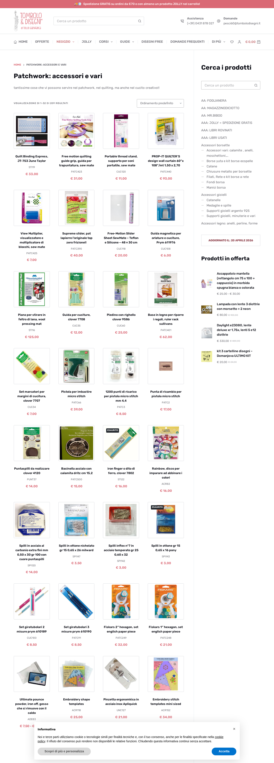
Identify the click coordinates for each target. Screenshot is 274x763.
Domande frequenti (187, 42)
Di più (218, 41)
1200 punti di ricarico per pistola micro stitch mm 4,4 (121, 396)
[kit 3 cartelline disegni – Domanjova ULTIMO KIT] (206, 356)
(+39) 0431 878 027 (200, 23)
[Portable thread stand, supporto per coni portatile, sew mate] (121, 131)
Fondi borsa (216, 182)
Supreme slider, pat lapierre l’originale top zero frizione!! (76, 238)
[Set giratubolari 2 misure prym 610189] (32, 601)
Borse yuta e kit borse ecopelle (230, 161)
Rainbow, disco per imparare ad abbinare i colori (165, 473)
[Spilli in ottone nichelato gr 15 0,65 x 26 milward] (76, 520)
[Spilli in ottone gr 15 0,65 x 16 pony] (166, 520)
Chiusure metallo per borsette (229, 171)
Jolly (87, 42)
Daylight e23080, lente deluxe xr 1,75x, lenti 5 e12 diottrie (236, 330)
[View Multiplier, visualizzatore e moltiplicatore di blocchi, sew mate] (32, 208)
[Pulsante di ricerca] (140, 21)
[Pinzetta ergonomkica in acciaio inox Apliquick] (121, 674)
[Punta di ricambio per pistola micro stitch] (166, 366)
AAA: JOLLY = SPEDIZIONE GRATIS (226, 123)
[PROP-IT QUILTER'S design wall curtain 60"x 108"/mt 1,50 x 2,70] (166, 131)
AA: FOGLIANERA (213, 101)
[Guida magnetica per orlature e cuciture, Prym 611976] (166, 208)
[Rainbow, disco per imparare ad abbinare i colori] (166, 443)
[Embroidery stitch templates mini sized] (166, 674)
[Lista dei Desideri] (232, 42)
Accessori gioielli (214, 195)
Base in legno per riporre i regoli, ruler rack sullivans (166, 319)
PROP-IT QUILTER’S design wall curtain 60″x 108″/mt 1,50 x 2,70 (166, 161)
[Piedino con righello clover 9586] (121, 289)
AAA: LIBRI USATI (214, 138)
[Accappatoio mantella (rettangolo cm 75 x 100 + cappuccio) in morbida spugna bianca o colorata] (206, 283)
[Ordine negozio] (160, 103)
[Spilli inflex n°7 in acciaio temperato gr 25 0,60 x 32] (121, 520)
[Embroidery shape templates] (76, 674)
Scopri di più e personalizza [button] (64, 751)
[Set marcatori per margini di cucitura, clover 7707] (32, 366)
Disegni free (152, 42)
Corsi (106, 41)
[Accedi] (239, 42)
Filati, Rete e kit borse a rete (228, 177)
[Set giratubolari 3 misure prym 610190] (76, 601)
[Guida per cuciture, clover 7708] (76, 289)
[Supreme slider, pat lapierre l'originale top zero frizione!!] (76, 208)
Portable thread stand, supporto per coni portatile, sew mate (121, 161)
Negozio (66, 41)
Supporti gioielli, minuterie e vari (231, 216)
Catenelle (213, 200)
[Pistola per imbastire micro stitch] (76, 366)
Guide (128, 41)
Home (21, 42)
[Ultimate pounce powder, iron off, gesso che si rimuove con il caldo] (32, 674)
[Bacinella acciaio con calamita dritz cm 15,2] (76, 443)
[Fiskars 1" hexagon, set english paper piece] (166, 601)
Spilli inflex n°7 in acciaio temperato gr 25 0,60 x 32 (121, 550)
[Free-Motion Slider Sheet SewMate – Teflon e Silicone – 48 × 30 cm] (121, 208)
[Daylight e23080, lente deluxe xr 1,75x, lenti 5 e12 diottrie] (206, 333)
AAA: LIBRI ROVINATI (216, 130)
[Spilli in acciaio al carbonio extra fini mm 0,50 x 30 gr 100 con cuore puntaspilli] (32, 520)
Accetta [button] (224, 751)
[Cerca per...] (95, 21)
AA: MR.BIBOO (211, 115)
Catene (212, 166)
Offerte (42, 42)
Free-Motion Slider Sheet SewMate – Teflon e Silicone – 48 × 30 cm (121, 238)
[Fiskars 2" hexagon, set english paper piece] (121, 601)
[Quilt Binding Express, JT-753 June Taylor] (32, 131)
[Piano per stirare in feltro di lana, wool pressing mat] (32, 289)
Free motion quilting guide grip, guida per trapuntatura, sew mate (76, 161)
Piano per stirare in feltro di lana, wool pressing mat (32, 319)
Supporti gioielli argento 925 (228, 211)
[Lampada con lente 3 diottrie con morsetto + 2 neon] (206, 309)
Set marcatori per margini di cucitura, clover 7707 (31, 396)
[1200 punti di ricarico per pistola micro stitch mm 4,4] (121, 366)
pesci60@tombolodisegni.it (241, 23)
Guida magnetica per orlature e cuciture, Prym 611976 (166, 238)
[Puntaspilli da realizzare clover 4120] (32, 443)
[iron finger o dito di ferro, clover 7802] (121, 443)
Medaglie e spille (219, 205)
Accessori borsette (215, 145)
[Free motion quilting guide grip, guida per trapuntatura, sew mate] (76, 131)
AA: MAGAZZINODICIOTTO (220, 108)
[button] (234, 728)
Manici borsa (216, 187)
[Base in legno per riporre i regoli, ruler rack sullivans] (166, 289)
